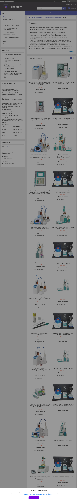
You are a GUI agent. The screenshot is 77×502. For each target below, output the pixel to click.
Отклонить (45, 497)
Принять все (34, 497)
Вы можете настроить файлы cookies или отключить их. (38, 494)
